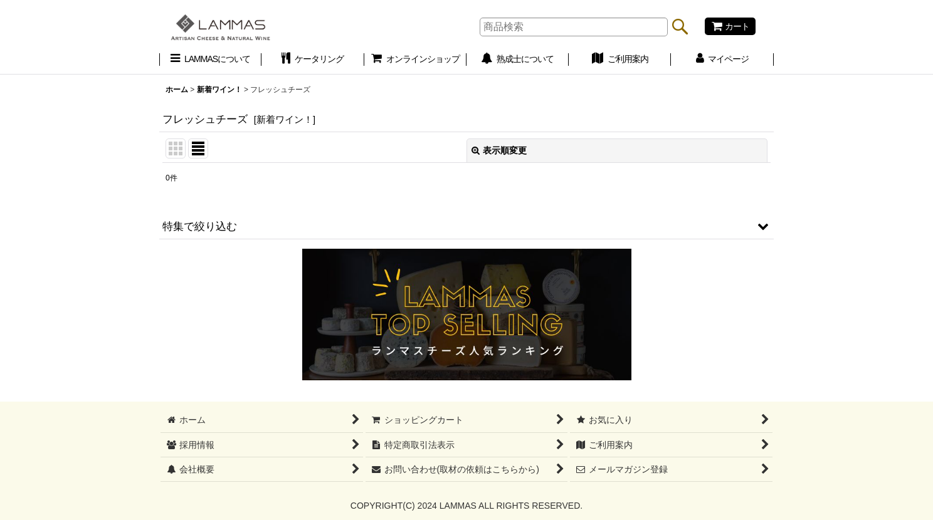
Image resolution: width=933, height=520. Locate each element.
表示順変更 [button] (499, 150)
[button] (466, 226)
